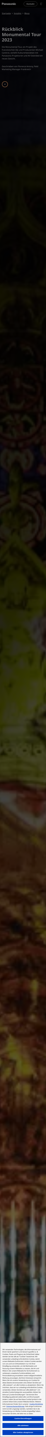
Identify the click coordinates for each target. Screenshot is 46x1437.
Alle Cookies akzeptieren (23, 1432)
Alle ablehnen (23, 1425)
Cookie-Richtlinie (36, 1404)
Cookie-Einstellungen (23, 1418)
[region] (23, 1390)
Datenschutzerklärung (15, 1406)
